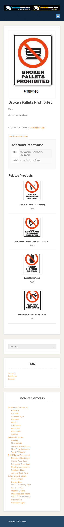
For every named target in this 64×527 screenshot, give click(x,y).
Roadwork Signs (18, 470)
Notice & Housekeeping (20, 497)
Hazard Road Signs (19, 461)
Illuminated (15, 428)
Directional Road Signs (20, 458)
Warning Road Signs (19, 473)
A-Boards (15, 410)
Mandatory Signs (18, 491)
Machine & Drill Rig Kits (20, 446)
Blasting (14, 440)
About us (12, 373)
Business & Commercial (18, 407)
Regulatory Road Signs (20, 464)
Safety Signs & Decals (17, 476)
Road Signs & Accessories (19, 455)
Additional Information (18, 136)
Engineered (16, 425)
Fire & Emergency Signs (21, 485)
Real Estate (16, 431)
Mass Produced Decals (20, 494)
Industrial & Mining (15, 437)
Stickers (14, 434)
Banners (14, 413)
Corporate (15, 419)
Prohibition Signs (38, 128)
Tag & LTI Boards (18, 452)
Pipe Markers (16, 500)
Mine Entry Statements (20, 449)
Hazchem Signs (17, 488)
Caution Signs (17, 479)
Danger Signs (16, 482)
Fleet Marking (16, 443)
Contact (11, 379)
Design (14, 422)
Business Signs (17, 416)
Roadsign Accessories (20, 467)
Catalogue (12, 376)
